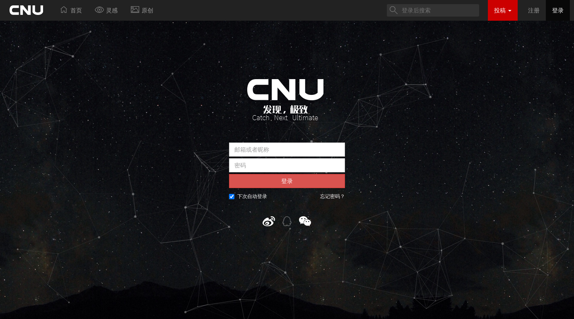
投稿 (502, 10)
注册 (534, 10)
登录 (558, 10)
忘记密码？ (332, 196)
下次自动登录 (248, 196)
